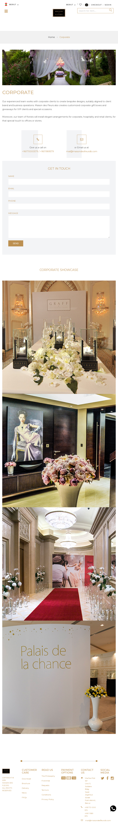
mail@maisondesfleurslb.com (98, 820)
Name (11, 176)
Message (13, 213)
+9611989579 (47, 151)
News (24, 793)
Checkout (96, 5)
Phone (12, 201)
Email (11, 188)
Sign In (108, 5)
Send (16, 243)
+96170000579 (30, 151)
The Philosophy (48, 776)
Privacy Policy (48, 799)
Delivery (25, 788)
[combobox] (92, 10)
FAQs (24, 797)
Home (51, 37)
